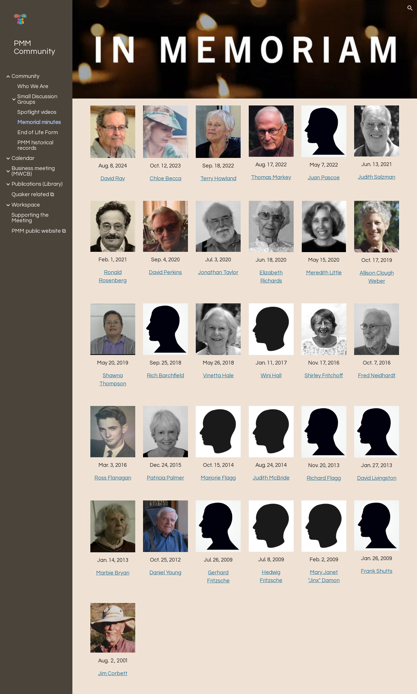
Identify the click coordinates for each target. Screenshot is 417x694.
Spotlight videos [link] (36, 112)
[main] (112, 172)
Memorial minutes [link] (39, 122)
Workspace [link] (26, 205)
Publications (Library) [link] (37, 184)
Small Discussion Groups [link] (37, 99)
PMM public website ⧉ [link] (39, 231)
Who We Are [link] (32, 86)
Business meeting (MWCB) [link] (33, 171)
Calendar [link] (23, 158)
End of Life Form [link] (37, 132)
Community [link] (25, 76)
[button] (410, 8)
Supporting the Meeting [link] (30, 217)
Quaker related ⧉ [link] (33, 194)
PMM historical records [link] (35, 145)
